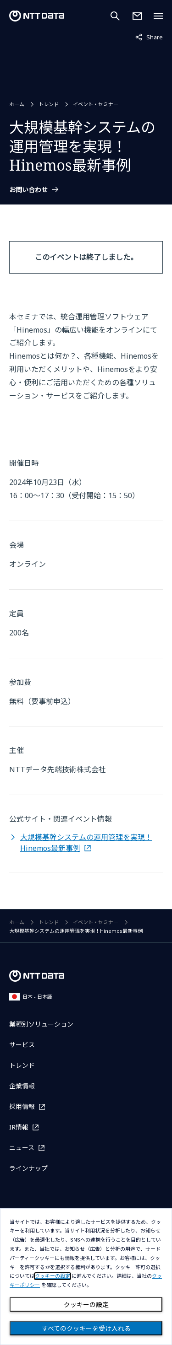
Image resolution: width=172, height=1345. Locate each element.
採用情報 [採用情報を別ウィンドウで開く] (22, 1106)
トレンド (49, 104)
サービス (22, 1044)
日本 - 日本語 (30, 997)
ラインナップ (28, 1168)
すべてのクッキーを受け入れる (86, 1328)
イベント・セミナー (95, 104)
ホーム (16, 104)
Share (149, 36)
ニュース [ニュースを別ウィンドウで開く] (21, 1147)
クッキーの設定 (86, 1304)
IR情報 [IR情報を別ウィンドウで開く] (18, 1127)
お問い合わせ (28, 190)
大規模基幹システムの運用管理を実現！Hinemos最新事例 (86, 842)
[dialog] (86, 1276)
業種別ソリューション (41, 1024)
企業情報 (22, 1085)
